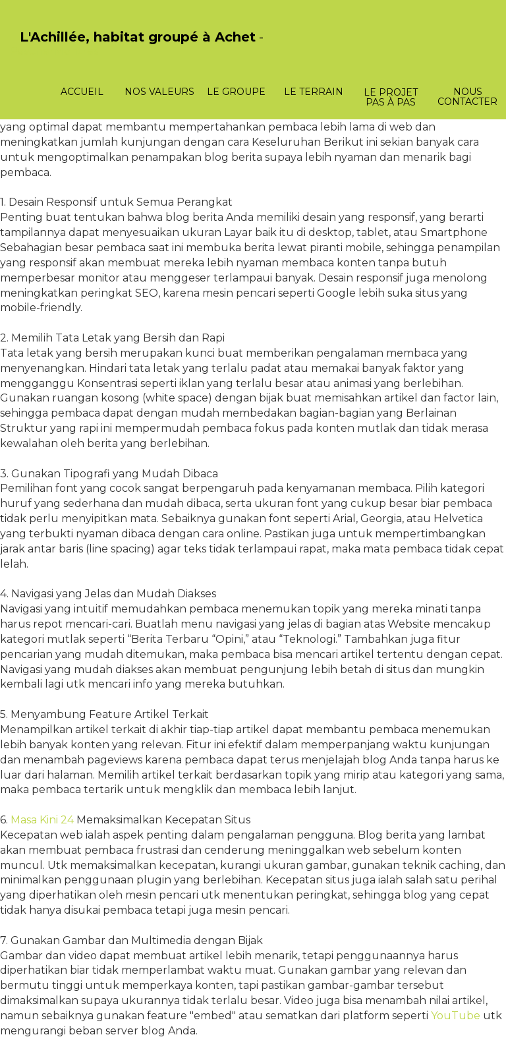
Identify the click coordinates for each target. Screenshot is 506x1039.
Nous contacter (467, 96)
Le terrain (313, 92)
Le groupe (236, 92)
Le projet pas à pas (391, 97)
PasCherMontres (54, 51)
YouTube (455, 1015)
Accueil (82, 92)
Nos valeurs (159, 92)
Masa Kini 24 (42, 820)
